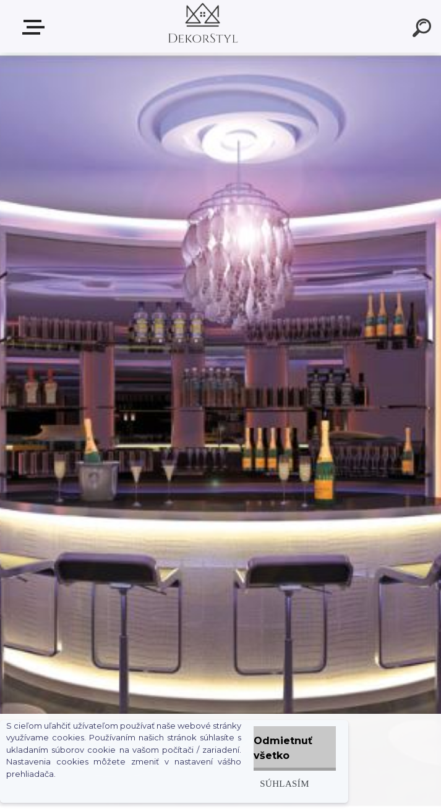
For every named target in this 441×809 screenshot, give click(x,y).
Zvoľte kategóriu (36, 27)
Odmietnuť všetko (283, 748)
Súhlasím (284, 783)
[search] (424, 29)
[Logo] (202, 26)
